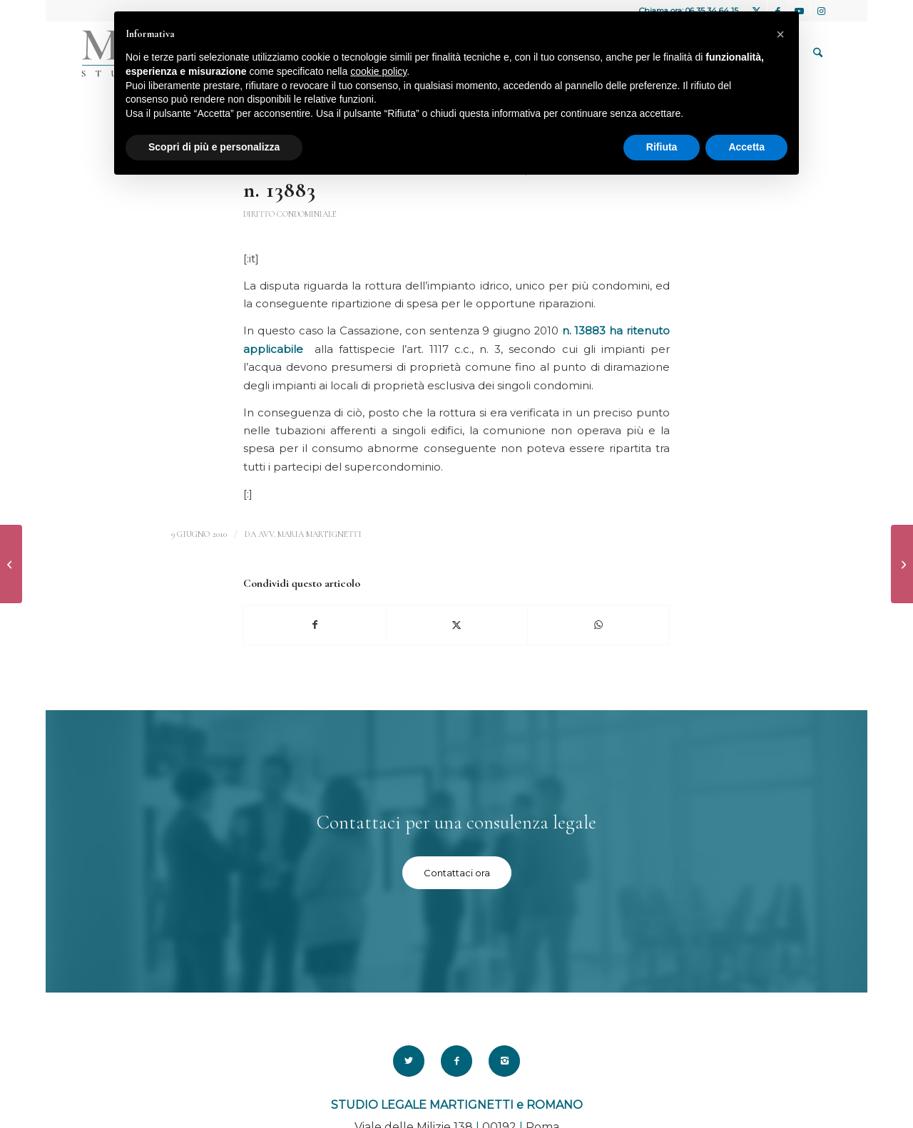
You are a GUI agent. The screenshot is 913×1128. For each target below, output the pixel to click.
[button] (780, 34)
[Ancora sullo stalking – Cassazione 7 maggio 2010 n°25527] (11, 564)
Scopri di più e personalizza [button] (214, 147)
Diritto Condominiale (290, 214)
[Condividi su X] (457, 625)
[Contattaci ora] (456, 872)
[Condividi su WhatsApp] (598, 625)
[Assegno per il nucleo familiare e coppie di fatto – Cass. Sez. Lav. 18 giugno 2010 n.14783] (902, 564)
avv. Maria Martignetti (310, 534)
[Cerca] (818, 53)
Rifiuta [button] (662, 147)
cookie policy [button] (378, 71)
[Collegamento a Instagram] (821, 10)
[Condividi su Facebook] (315, 625)
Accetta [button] (746, 147)
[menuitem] (818, 53)
